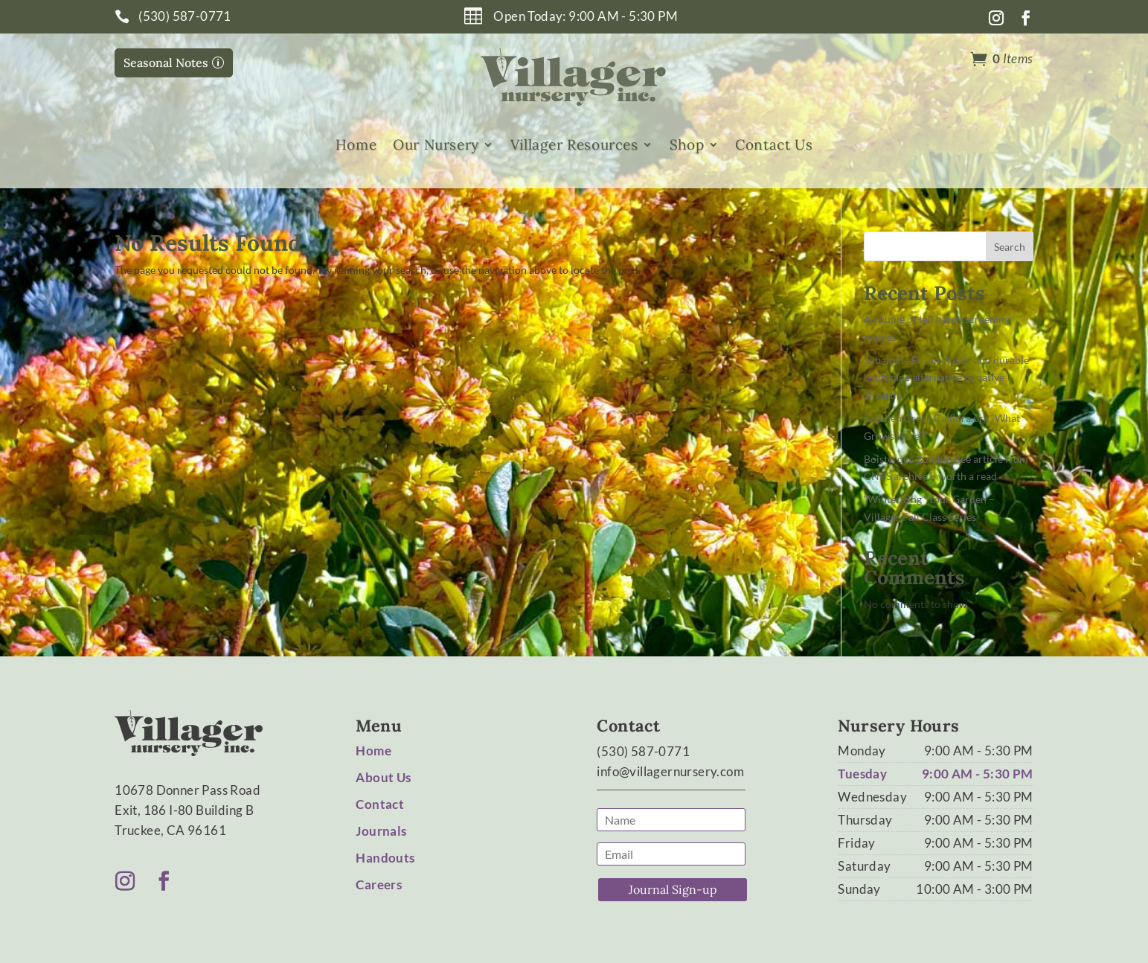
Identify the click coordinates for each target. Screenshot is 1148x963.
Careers (379, 884)
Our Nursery (436, 145)
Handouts (385, 858)
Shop (687, 145)
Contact (380, 804)
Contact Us (773, 145)
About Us (383, 777)
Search (1009, 246)
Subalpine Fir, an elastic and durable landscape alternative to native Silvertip (946, 377)
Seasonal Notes (166, 62)
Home (356, 145)
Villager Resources (574, 145)
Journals (381, 831)
